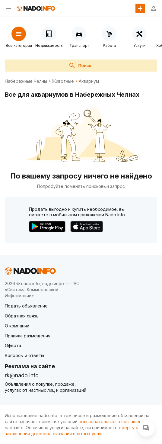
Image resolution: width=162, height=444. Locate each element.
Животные (63, 81)
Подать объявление (26, 305)
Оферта (13, 345)
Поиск (79, 65)
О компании (17, 325)
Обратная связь (22, 315)
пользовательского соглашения (112, 421)
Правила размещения (27, 335)
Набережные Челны (26, 81)
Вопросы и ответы (24, 355)
